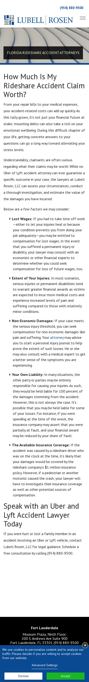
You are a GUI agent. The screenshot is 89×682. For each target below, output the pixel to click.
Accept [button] (65, 676)
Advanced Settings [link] (45, 665)
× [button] (85, 645)
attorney (57, 337)
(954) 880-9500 (71, 8)
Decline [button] (23, 676)
